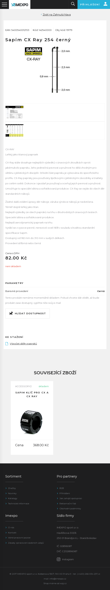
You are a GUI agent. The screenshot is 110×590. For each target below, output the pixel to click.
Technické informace (18, 503)
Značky (12, 488)
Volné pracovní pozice (19, 537)
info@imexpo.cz (57, 578)
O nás (11, 527)
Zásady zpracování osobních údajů (26, 542)
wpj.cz (63, 583)
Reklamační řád (67, 503)
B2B (61, 488)
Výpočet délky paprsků (21, 343)
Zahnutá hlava (62, 14)
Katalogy (12, 498)
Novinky (12, 493)
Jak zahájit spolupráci (70, 498)
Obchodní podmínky (70, 508)
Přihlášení (64, 493)
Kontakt (12, 532)
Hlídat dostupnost (30, 313)
